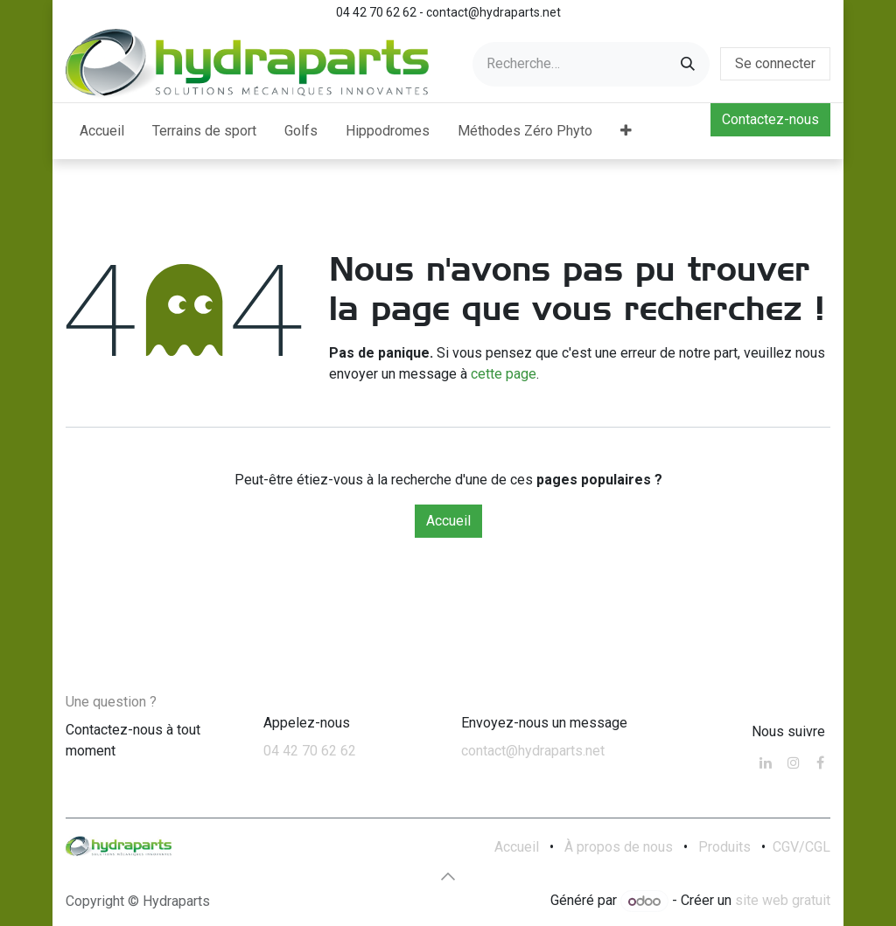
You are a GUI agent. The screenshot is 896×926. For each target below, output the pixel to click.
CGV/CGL (801, 847)
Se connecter (775, 63)
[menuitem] (102, 131)
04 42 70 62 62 (309, 750)
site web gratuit (782, 901)
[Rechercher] (688, 64)
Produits (724, 847)
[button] (448, 876)
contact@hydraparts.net (533, 750)
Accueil (448, 520)
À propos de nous (618, 847)
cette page (503, 374)
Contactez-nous (770, 119)
